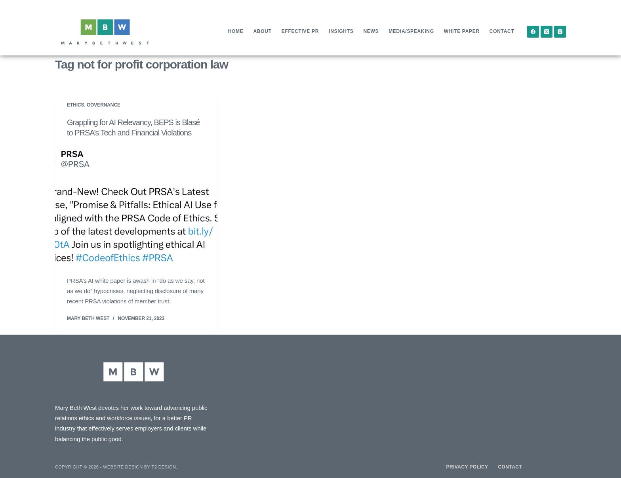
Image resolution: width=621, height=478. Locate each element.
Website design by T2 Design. (140, 467)
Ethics (75, 105)
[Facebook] (533, 32)
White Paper (462, 31)
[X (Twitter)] (546, 32)
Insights (341, 31)
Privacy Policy (467, 467)
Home (236, 31)
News (371, 31)
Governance (103, 105)
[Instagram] (560, 32)
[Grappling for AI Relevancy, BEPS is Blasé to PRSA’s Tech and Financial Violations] (136, 207)
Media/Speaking (411, 31)
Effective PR (300, 31)
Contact (502, 31)
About (262, 31)
